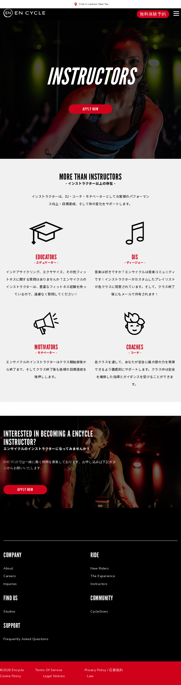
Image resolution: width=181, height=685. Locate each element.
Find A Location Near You (94, 4)
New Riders (99, 568)
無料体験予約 (153, 14)
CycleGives (99, 611)
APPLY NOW (90, 108)
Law (90, 676)
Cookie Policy (10, 676)
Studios (9, 611)
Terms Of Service (48, 670)
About (8, 568)
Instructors (99, 584)
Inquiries (10, 584)
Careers (9, 576)
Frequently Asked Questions (25, 639)
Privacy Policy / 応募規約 (104, 670)
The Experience (102, 576)
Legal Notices (54, 676)
